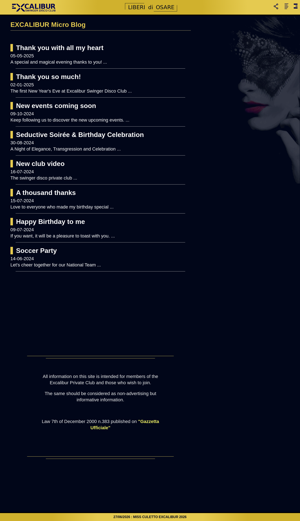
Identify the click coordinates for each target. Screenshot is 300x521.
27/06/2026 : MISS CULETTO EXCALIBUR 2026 (150, 517)
